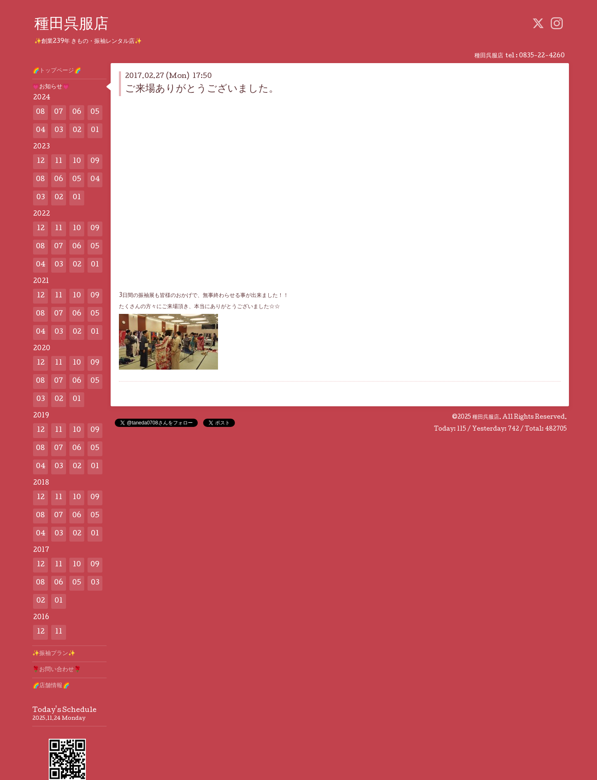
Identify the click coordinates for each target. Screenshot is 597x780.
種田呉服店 (71, 25)
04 (40, 130)
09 (95, 161)
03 (58, 130)
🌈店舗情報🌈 (50, 686)
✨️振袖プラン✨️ (53, 653)
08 (40, 112)
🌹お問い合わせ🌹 (56, 670)
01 (95, 130)
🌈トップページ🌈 (56, 71)
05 (95, 112)
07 (58, 112)
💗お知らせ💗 (50, 87)
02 (77, 130)
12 (41, 161)
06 (76, 112)
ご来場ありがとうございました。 (202, 89)
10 (77, 161)
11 (58, 161)
